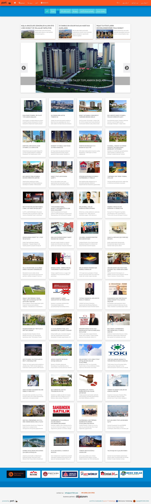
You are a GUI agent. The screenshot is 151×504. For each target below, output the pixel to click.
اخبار (36, 3)
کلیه (47, 11)
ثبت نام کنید (134, 3)
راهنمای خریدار (101, 11)
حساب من (144, 3)
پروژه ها (30, 3)
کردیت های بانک (65, 11)
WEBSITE (45, 3)
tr (117, 3)
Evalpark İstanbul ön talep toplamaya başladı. (75, 80)
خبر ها (53, 11)
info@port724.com (71, 494)
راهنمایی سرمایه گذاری (87, 11)
